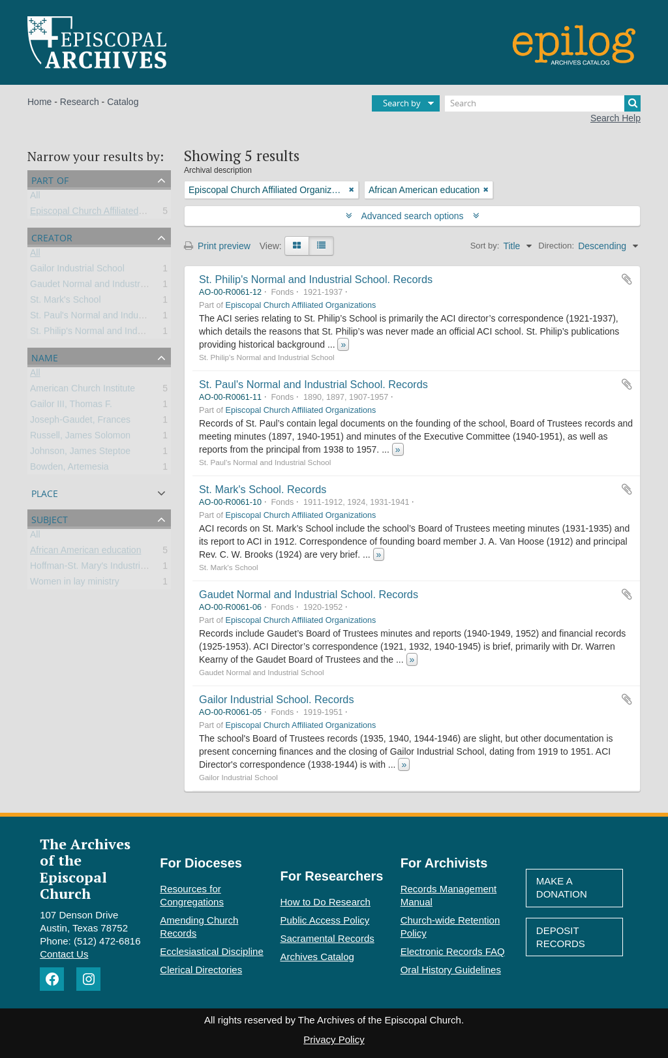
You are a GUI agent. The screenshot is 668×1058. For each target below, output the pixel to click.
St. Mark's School (65, 302)
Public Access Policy (325, 920)
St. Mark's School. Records (262, 489)
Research (79, 102)
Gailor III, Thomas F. (71, 406)
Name (44, 356)
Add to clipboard (626, 279)
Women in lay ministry (74, 584)
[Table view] (321, 246)
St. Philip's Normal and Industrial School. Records (316, 279)
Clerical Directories (201, 969)
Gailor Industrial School (77, 270)
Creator (51, 236)
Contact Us (64, 954)
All (35, 197)
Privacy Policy (333, 1039)
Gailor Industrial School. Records (276, 699)
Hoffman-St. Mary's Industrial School (104, 568)
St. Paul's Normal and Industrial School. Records (313, 384)
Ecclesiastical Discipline (211, 951)
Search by (402, 103)
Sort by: (485, 245)
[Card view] (296, 246)
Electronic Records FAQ (453, 951)
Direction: (556, 245)
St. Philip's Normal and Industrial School (111, 333)
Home (39, 102)
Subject (49, 518)
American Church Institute (82, 390)
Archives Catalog (317, 956)
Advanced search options (412, 216)
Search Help (615, 118)
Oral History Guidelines (451, 969)
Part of (49, 179)
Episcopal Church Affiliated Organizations (114, 213)
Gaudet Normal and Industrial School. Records (308, 594)
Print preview (217, 246)
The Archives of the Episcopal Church (85, 868)
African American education (85, 552)
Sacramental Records (327, 938)
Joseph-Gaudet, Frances (80, 422)
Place (44, 492)
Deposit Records (560, 937)
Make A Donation (561, 887)
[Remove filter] (351, 189)
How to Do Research (326, 901)
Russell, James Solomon (80, 437)
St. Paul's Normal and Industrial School (109, 317)
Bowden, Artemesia (69, 469)
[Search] (543, 103)
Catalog (122, 102)
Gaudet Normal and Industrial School (105, 286)
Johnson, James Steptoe (80, 453)
